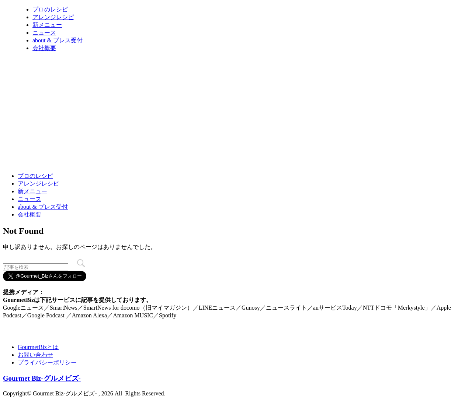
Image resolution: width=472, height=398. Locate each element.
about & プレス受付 (57, 40)
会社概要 (44, 48)
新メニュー (47, 25)
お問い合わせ (35, 355)
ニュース (44, 32)
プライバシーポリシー (47, 362)
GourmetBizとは (38, 347)
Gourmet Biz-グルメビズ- (42, 378)
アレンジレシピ (53, 17)
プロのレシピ (50, 9)
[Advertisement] (137, 148)
